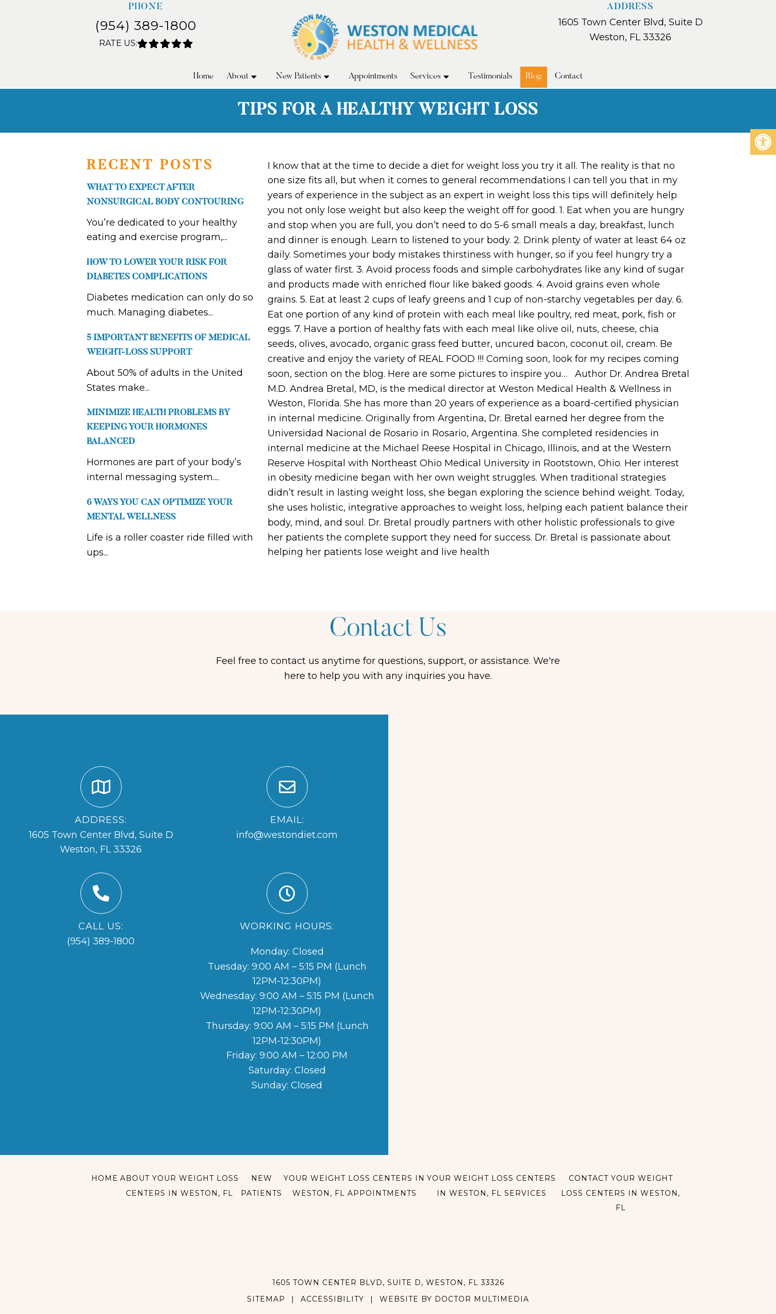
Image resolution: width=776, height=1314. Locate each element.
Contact (569, 76)
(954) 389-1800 (145, 25)
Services (425, 76)
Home (203, 76)
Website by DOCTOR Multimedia (454, 1299)
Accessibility (332, 1299)
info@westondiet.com (287, 835)
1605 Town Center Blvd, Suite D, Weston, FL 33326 (388, 1282)
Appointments (373, 76)
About (237, 76)
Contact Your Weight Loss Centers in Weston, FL (620, 1193)
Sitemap (266, 1299)
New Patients (298, 76)
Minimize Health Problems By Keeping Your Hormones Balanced (158, 428)
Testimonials (490, 76)
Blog (533, 76)
